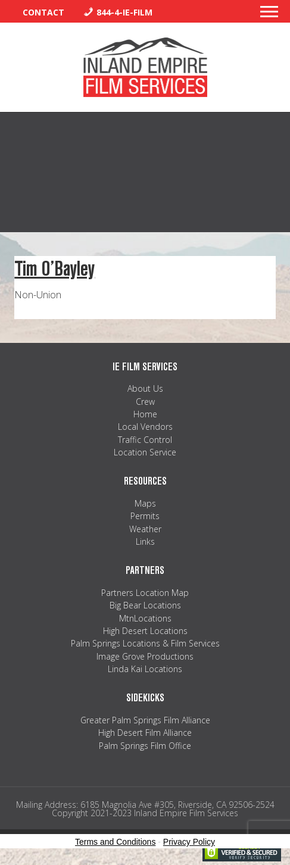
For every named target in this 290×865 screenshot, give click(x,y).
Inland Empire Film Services (145, 67)
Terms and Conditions (115, 842)
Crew (145, 401)
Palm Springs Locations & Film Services (145, 643)
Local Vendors (145, 426)
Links (145, 541)
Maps (145, 503)
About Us (145, 388)
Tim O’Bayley (54, 269)
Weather (145, 529)
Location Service (145, 452)
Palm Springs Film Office (145, 745)
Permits (145, 516)
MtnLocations (145, 618)
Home (145, 414)
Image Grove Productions (145, 656)
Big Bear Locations (145, 605)
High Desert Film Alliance (145, 732)
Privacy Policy (189, 842)
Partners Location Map (145, 592)
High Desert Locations (145, 630)
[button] (269, 15)
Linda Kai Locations (145, 668)
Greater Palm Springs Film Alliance (145, 720)
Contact (43, 12)
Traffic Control (145, 439)
